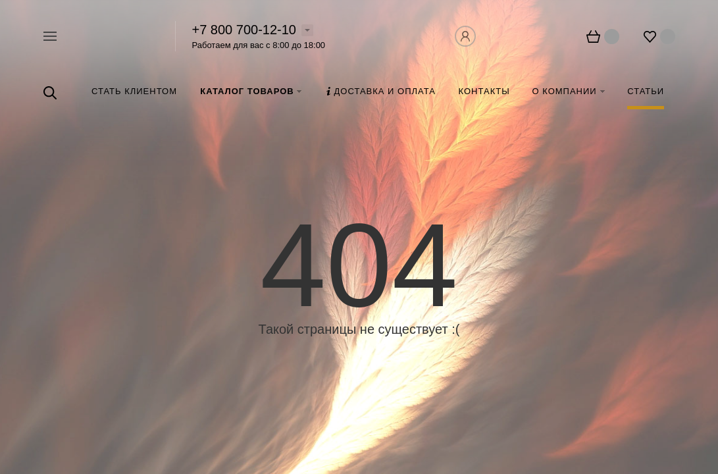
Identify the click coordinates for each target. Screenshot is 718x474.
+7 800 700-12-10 (244, 29)
